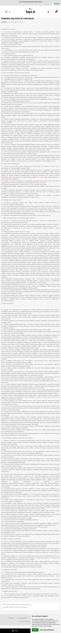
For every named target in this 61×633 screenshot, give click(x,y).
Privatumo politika (22, 618)
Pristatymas (11, 618)
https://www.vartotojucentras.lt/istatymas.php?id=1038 (24, 177)
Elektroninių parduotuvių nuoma (26, 621)
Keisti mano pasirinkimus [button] (47, 630)
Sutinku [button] (35, 630)
